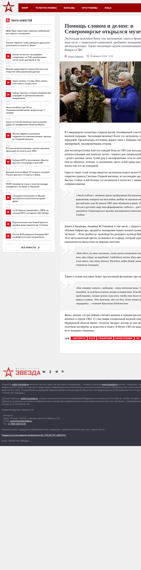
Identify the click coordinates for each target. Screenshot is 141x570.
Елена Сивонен (76, 56)
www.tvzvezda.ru (110, 384)
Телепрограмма (46, 8)
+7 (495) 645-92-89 (17, 424)
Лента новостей (19, 21)
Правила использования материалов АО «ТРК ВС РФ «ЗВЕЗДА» (34, 435)
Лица (107, 8)
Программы (90, 8)
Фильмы (69, 8)
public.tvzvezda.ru (20, 384)
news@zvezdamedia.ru (21, 421)
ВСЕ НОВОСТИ (30, 247)
